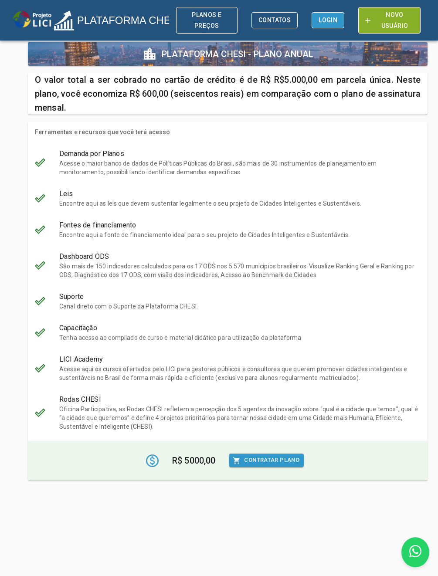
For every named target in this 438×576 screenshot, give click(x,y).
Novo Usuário (389, 20)
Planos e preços (207, 20)
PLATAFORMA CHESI (116, 20)
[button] (228, 162)
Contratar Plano (266, 460)
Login (328, 20)
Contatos (274, 20)
